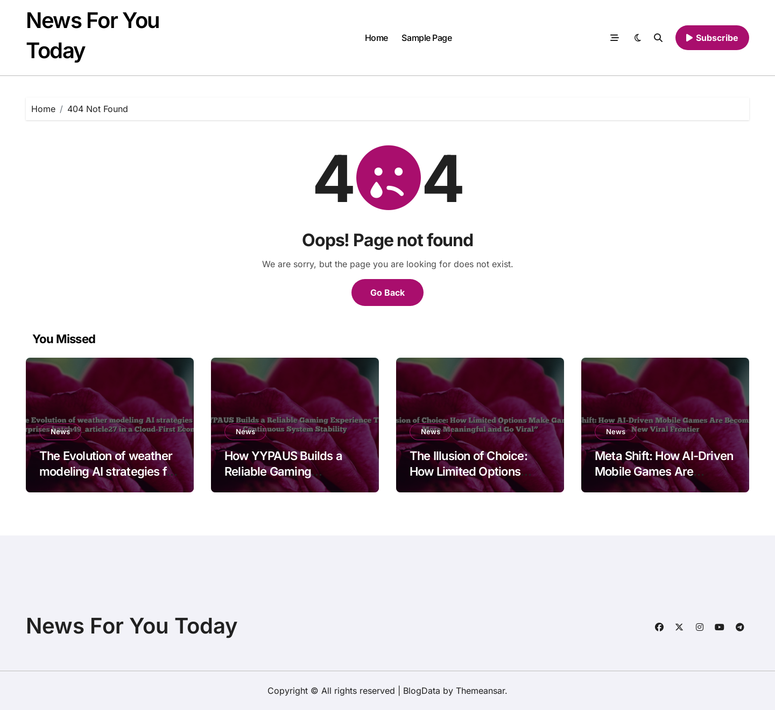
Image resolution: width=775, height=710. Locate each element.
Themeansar (480, 690)
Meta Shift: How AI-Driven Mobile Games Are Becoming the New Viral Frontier (664, 479)
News (60, 431)
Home (376, 37)
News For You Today (132, 625)
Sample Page (426, 37)
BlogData (421, 690)
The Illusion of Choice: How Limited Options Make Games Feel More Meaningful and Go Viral (474, 479)
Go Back (387, 292)
